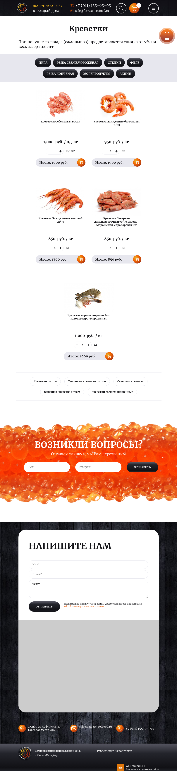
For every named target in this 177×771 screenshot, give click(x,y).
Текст (88, 589)
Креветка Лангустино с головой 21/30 (61, 220)
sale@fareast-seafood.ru (92, 11)
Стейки (114, 62)
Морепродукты (96, 73)
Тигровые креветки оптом (87, 381)
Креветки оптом (45, 381)
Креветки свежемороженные (112, 392)
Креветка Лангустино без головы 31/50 (117, 123)
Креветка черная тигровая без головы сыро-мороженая (88, 317)
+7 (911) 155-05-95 (93, 5)
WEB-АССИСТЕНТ (142, 768)
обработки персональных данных (84, 606)
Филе (134, 62)
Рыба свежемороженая (78, 62)
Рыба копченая (60, 73)
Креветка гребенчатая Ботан (60, 121)
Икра (43, 62)
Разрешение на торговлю (114, 751)
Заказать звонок (167, 36)
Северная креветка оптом (62, 392)
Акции (125, 73)
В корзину (81, 162)
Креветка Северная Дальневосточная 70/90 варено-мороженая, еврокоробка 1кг (116, 222)
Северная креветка (130, 381)
